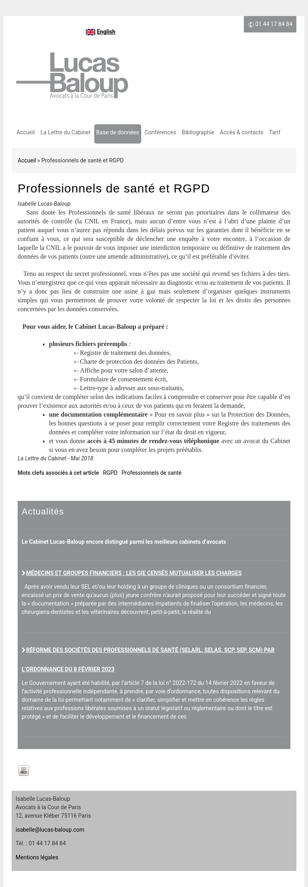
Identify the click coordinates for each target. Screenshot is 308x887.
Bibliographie (198, 132)
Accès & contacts (241, 132)
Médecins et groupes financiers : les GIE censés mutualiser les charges (134, 573)
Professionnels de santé (152, 473)
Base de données (117, 132)
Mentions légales (37, 857)
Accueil (25, 132)
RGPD (110, 473)
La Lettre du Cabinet (66, 132)
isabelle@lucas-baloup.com (50, 829)
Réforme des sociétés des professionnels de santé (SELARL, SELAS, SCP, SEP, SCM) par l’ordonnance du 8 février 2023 (148, 659)
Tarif (274, 132)
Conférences (160, 132)
